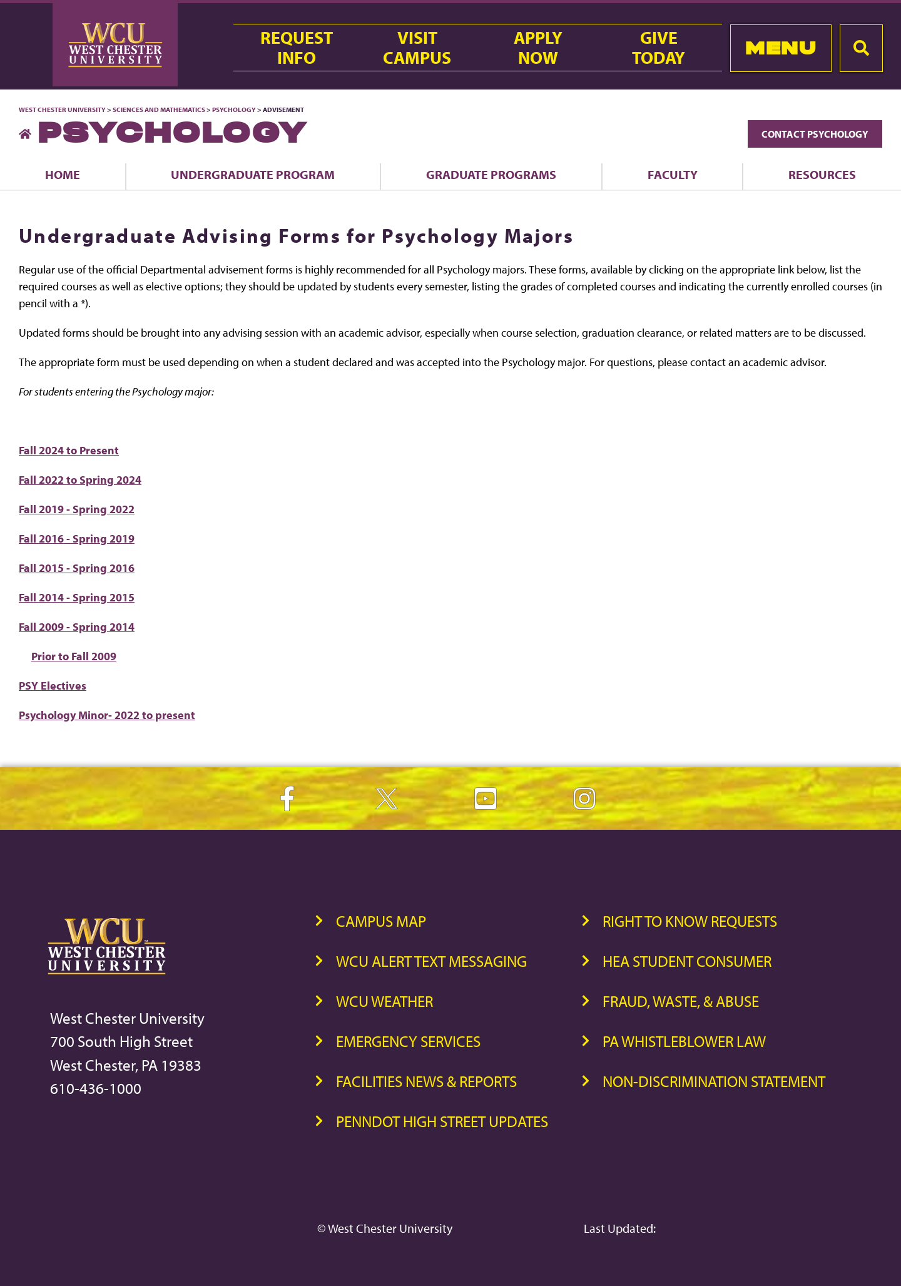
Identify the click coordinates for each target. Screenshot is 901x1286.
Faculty (673, 174)
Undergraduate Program (253, 174)
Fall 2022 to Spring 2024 (80, 479)
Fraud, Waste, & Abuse (681, 1001)
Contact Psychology (814, 134)
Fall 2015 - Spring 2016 (77, 568)
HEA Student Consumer (687, 961)
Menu (780, 47)
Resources (822, 174)
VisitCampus (417, 48)
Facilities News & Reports (426, 1081)
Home (62, 174)
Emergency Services (408, 1041)
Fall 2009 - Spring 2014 (77, 627)
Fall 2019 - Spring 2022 (77, 509)
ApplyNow (538, 48)
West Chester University (62, 109)
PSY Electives (52, 685)
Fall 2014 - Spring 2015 (77, 597)
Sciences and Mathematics (159, 109)
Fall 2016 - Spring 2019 (77, 538)
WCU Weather (384, 1001)
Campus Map (381, 921)
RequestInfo (296, 48)
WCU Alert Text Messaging (431, 961)
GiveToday (658, 48)
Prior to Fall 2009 (73, 656)
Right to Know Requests (690, 921)
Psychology (234, 109)
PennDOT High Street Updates (442, 1121)
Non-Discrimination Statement (714, 1081)
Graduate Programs (491, 174)
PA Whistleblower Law (684, 1041)
